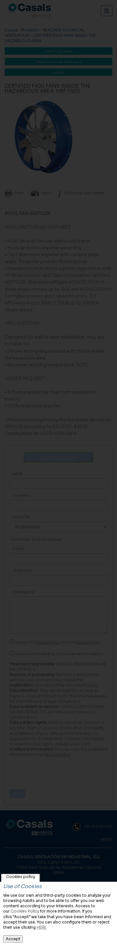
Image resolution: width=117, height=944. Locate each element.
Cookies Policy (25, 911)
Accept (13, 939)
